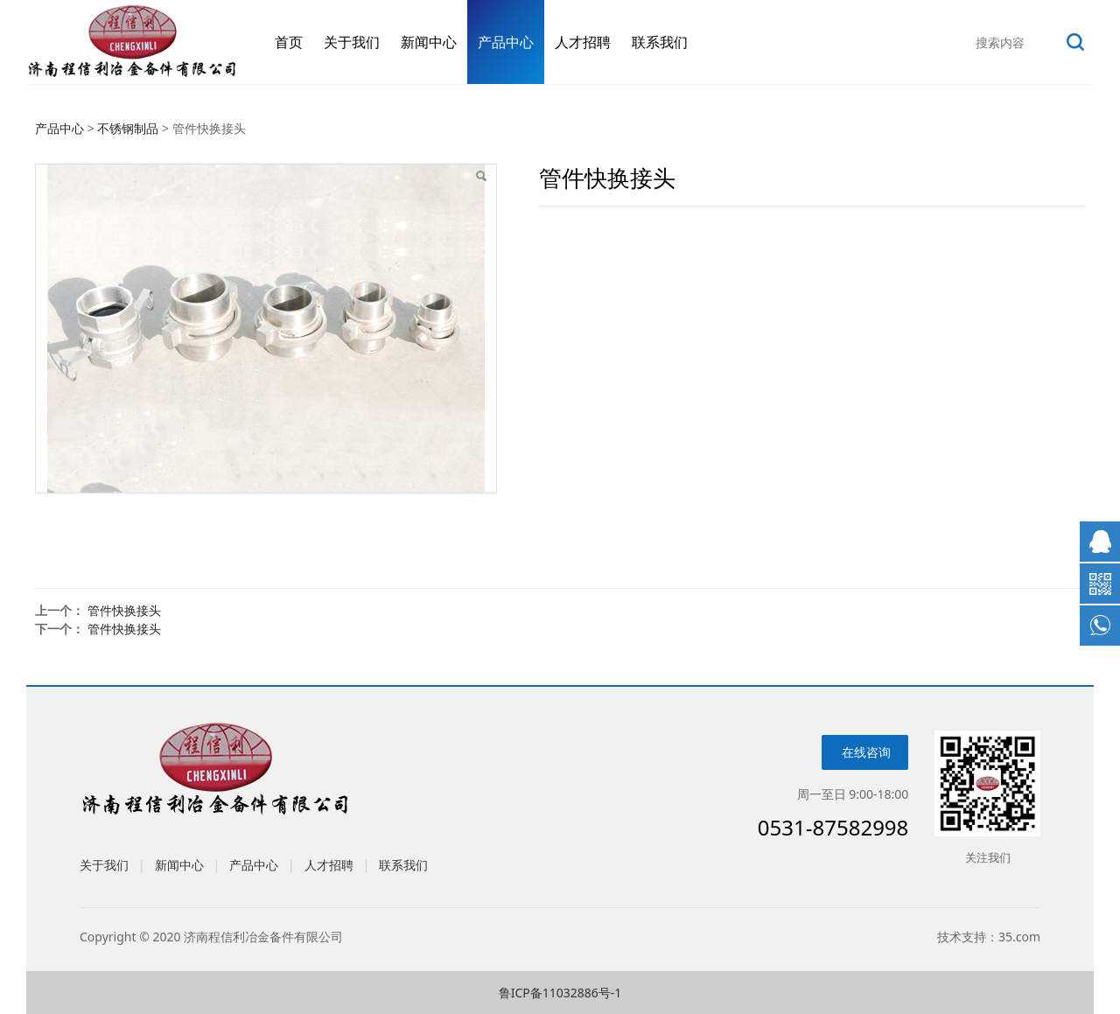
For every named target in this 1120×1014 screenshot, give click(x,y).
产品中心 (506, 42)
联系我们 (660, 42)
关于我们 (352, 42)
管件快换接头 (124, 610)
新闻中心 (429, 42)
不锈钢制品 (127, 128)
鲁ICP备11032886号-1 (560, 992)
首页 (289, 42)
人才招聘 (583, 42)
